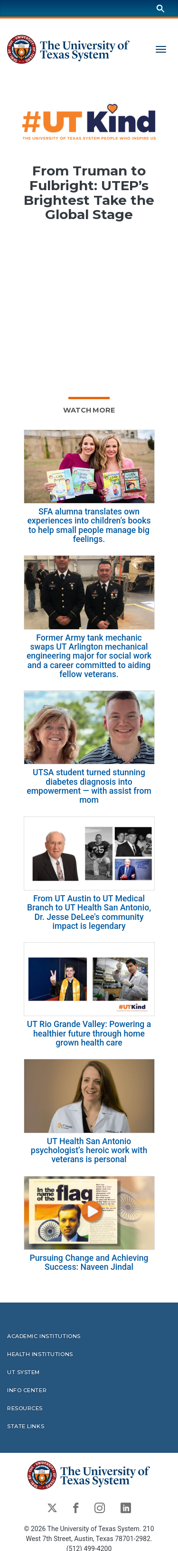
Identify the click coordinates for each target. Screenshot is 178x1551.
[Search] (160, 8)
